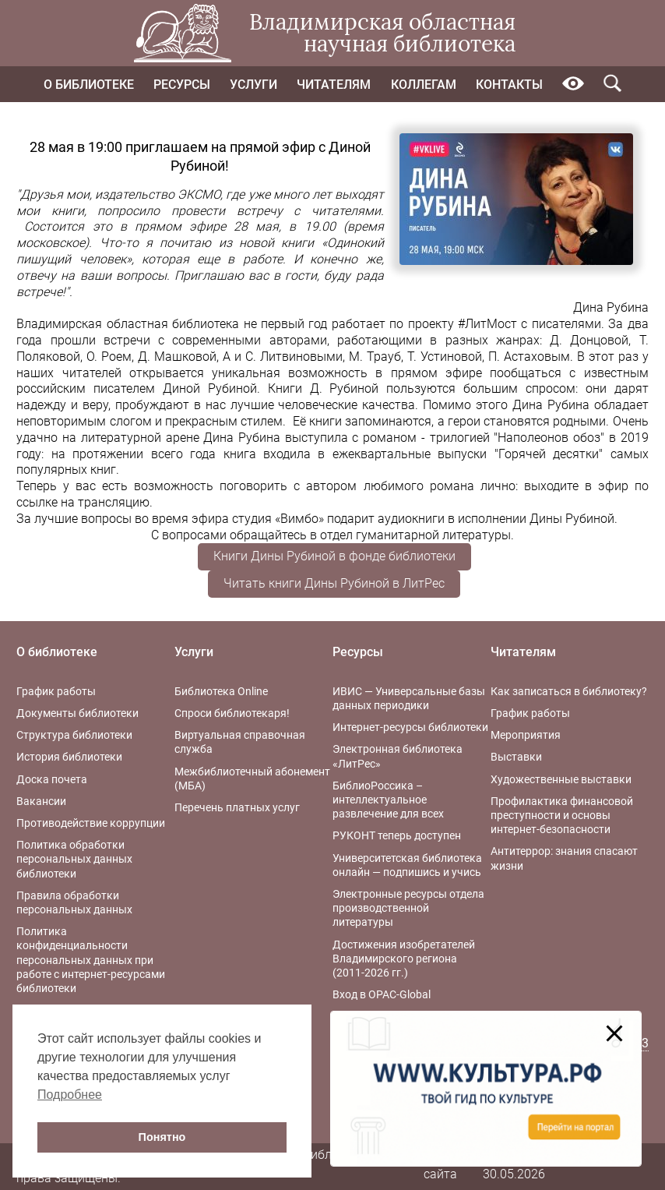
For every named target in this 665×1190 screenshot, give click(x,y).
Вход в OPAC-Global (381, 994)
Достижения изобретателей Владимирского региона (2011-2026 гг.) (403, 958)
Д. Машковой (177, 356)
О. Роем (109, 356)
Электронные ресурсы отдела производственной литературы (408, 908)
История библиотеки (69, 756)
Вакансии (41, 801)
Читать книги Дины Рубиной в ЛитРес (334, 583)
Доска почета (51, 779)
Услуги (253, 84)
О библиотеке (89, 84)
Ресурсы (181, 84)
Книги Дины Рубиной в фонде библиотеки (334, 556)
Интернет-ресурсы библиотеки (410, 727)
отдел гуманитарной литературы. (417, 535)
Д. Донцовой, (590, 340)
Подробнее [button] (69, 1094)
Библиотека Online (221, 691)
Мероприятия (526, 735)
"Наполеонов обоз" (549, 437)
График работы (56, 691)
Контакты (509, 84)
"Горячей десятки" (545, 454)
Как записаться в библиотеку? (569, 691)
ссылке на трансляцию (83, 502)
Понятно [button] (162, 1137)
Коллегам (423, 84)
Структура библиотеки (74, 735)
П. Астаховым (529, 356)
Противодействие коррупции (90, 823)
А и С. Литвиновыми (283, 356)
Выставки (516, 756)
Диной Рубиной (210, 388)
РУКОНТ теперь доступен (396, 835)
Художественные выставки (561, 779)
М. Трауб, (376, 356)
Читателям (334, 84)
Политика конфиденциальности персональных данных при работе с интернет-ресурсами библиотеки (90, 959)
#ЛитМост (487, 323)
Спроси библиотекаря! (232, 713)
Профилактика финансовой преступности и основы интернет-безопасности (562, 815)
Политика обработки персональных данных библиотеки (74, 859)
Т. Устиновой (444, 356)
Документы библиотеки (77, 713)
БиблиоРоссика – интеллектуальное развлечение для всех (388, 799)
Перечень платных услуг (237, 807)
